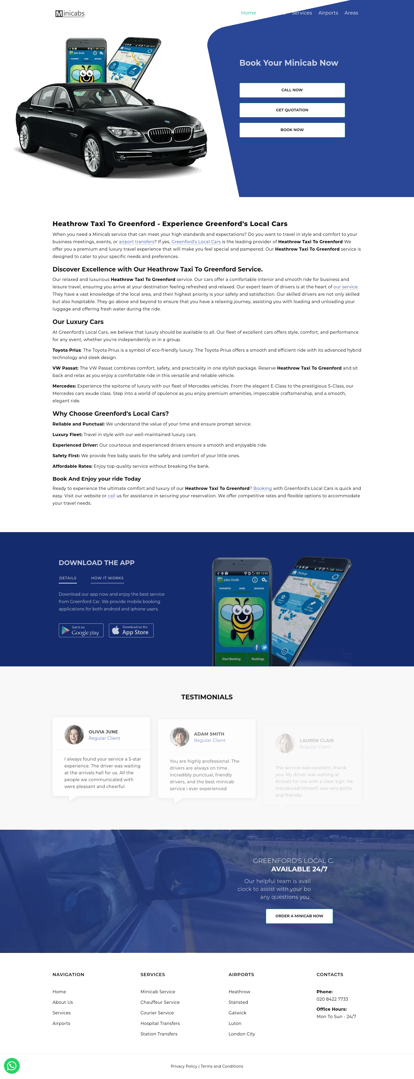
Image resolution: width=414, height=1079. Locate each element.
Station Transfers (158, 1034)
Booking (262, 488)
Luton (235, 1023)
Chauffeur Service (160, 1002)
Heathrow (239, 991)
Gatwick (238, 1012)
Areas (351, 13)
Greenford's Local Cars (196, 241)
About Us (273, 13)
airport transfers (136, 241)
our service (345, 286)
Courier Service (157, 1012)
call (111, 495)
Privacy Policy (184, 1066)
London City (242, 1034)
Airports (328, 13)
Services (302, 13)
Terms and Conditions (222, 1066)
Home (248, 13)
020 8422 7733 (332, 999)
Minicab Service (157, 991)
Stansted (238, 1002)
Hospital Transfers (160, 1023)
